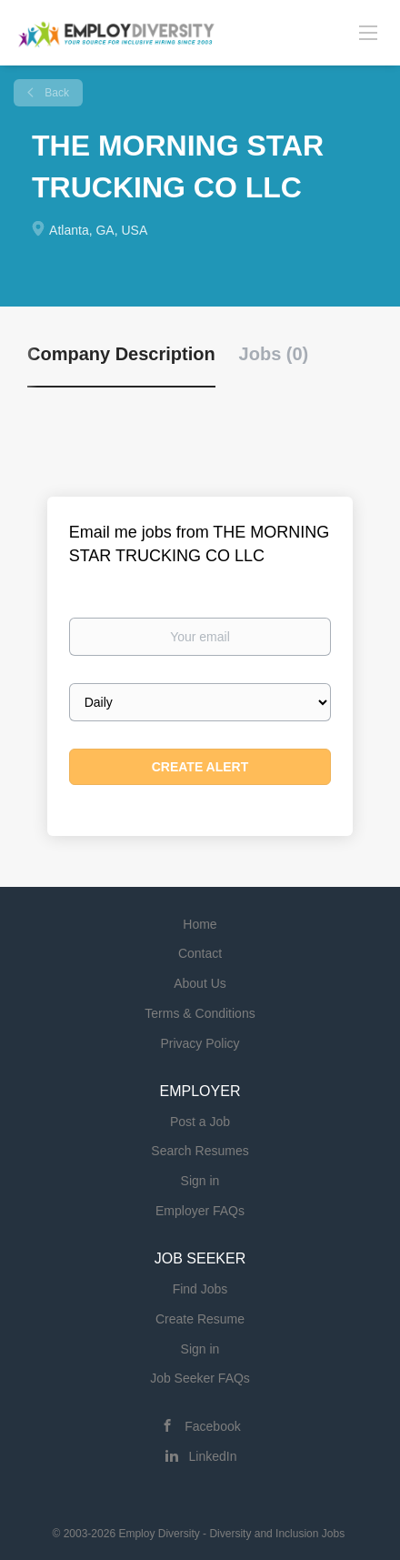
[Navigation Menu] (368, 31)
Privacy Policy (199, 1043)
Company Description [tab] (121, 354)
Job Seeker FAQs (200, 1378)
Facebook (212, 1426)
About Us (200, 983)
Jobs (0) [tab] (274, 354)
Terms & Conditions (200, 1013)
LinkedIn (213, 1456)
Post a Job (200, 1121)
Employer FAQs (200, 1210)
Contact (200, 953)
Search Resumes (199, 1150)
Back (55, 92)
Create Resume (200, 1319)
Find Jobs (200, 1289)
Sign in (200, 1180)
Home (199, 924)
